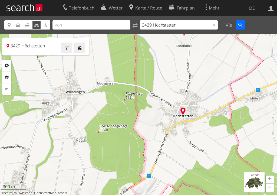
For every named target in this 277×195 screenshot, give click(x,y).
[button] (270, 180)
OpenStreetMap (45, 193)
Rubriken (6, 65)
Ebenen (6, 77)
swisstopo (25, 193)
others (62, 193)
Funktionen (6, 89)
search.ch (10, 193)
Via (228, 25)
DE (252, 8)
